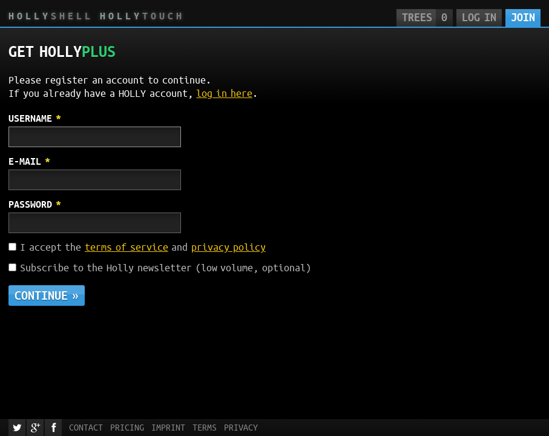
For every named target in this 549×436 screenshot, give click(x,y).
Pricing (127, 427)
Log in (479, 17)
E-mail (24, 161)
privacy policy (228, 247)
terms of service (126, 247)
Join (523, 17)
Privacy (241, 427)
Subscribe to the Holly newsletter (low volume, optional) (165, 267)
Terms (204, 427)
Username (30, 118)
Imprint (168, 427)
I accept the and (143, 247)
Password (30, 204)
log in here (224, 93)
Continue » (47, 295)
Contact (86, 427)
